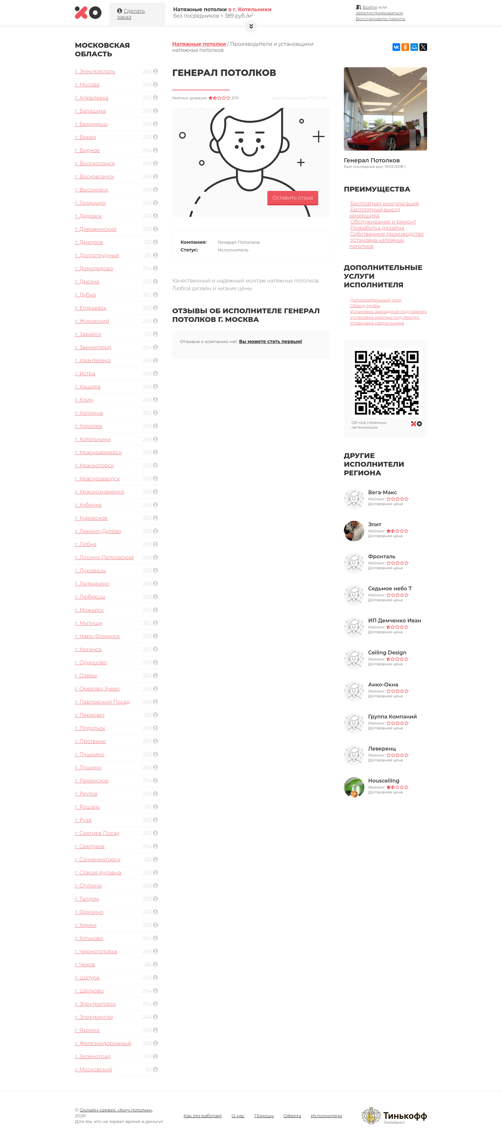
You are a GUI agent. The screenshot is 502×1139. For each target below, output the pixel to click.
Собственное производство (387, 234)
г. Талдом (87, 899)
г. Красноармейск (98, 452)
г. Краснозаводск (97, 479)
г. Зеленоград (93, 1056)
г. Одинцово (91, 663)
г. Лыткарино (92, 584)
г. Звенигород (93, 347)
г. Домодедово (94, 269)
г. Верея (85, 137)
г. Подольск (90, 728)
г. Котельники (92, 439)
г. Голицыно (90, 203)
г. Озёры (86, 676)
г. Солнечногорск (97, 859)
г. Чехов (85, 965)
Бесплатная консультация (384, 204)
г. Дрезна (87, 282)
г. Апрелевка (92, 98)
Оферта (292, 1116)
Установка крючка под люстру (385, 317)
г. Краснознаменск (99, 492)
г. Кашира (88, 387)
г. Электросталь (95, 72)
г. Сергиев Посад (97, 833)
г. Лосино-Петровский (104, 557)
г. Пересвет (90, 715)
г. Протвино (90, 741)
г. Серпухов (90, 846)
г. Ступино (88, 886)
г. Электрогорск (95, 1004)
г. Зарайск (88, 334)
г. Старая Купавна (98, 873)
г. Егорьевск (91, 308)
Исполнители (326, 1116)
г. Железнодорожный (103, 1043)
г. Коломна (89, 413)
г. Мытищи (88, 623)
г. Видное (87, 150)
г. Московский (93, 1070)
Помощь (264, 1116)
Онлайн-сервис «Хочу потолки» (116, 1110)
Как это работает (202, 1116)
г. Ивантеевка (92, 360)
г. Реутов (86, 794)
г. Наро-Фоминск (97, 636)
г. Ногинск (88, 649)
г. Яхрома (87, 1030)
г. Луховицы (90, 571)
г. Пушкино (89, 754)
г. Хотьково (89, 938)
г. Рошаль (87, 807)
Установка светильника (377, 323)
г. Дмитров (89, 242)
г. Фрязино (89, 912)
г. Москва (87, 85)
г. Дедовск (88, 216)
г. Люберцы (90, 597)
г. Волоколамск (95, 163)
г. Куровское (91, 518)
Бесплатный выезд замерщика (374, 213)
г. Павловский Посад (102, 702)
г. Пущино (88, 768)
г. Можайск (89, 610)
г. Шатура (87, 978)
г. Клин (84, 400)
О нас (238, 1116)
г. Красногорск (94, 466)
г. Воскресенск (94, 177)
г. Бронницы (91, 124)
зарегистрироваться (379, 13)
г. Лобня (86, 544)
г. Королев (88, 426)
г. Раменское (92, 781)
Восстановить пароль (380, 18)
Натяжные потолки (199, 44)
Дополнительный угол (376, 300)
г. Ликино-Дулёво (98, 531)
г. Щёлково (89, 991)
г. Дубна (85, 295)
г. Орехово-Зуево (97, 689)
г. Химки (86, 925)
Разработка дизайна (377, 228)
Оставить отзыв (292, 198)
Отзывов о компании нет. (241, 341)
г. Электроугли (94, 1017)
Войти (370, 7)
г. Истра (85, 374)
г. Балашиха (90, 111)
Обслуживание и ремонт (383, 222)
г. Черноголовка (96, 951)
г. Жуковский (92, 321)
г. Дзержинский (96, 229)
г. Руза (83, 820)
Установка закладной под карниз (388, 311)
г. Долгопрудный (97, 255)
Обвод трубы (365, 305)
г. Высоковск (91, 190)
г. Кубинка (88, 505)
